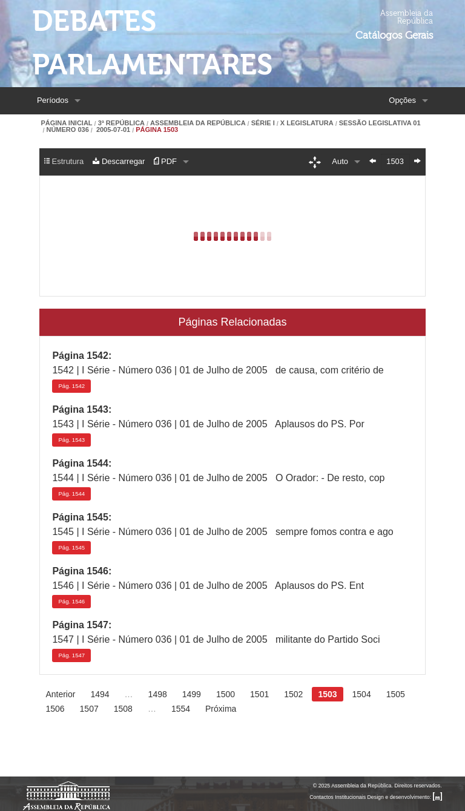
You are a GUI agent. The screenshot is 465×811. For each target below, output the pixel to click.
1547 (71, 655)
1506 (54, 709)
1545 (71, 547)
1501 (259, 694)
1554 (180, 709)
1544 (71, 493)
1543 (71, 439)
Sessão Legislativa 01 (380, 123)
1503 (327, 694)
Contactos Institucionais (337, 797)
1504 (361, 694)
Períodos (52, 100)
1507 (89, 709)
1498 (157, 694)
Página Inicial (66, 123)
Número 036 (67, 129)
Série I (263, 123)
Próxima (220, 709)
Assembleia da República (197, 123)
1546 (71, 601)
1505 (395, 694)
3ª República (121, 123)
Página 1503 (157, 129)
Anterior (60, 694)
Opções (402, 100)
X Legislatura (307, 123)
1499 (191, 694)
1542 (71, 386)
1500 (225, 694)
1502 (293, 694)
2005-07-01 (112, 129)
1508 (123, 709)
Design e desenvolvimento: (405, 797)
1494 (99, 694)
